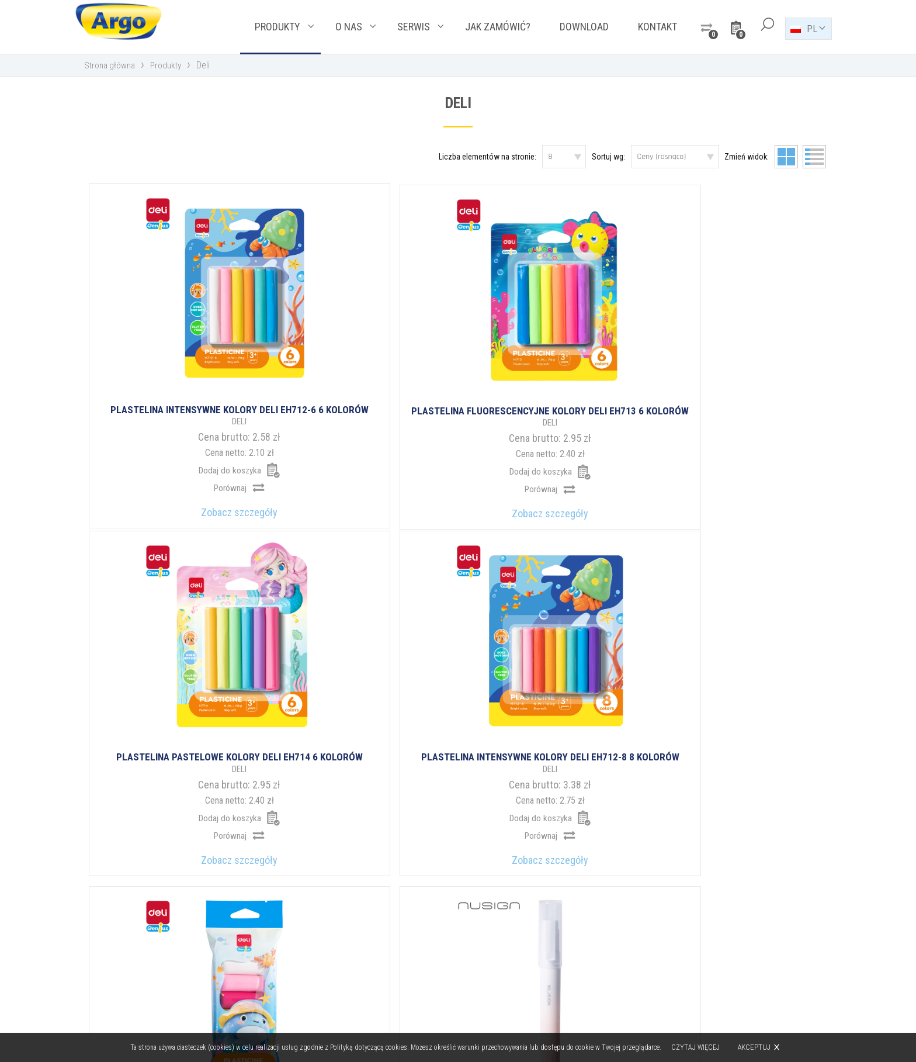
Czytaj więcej (696, 1047)
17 (631, 748)
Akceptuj (755, 1047)
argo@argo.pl (508, 963)
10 (528, 748)
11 (558, 748)
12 (589, 748)
